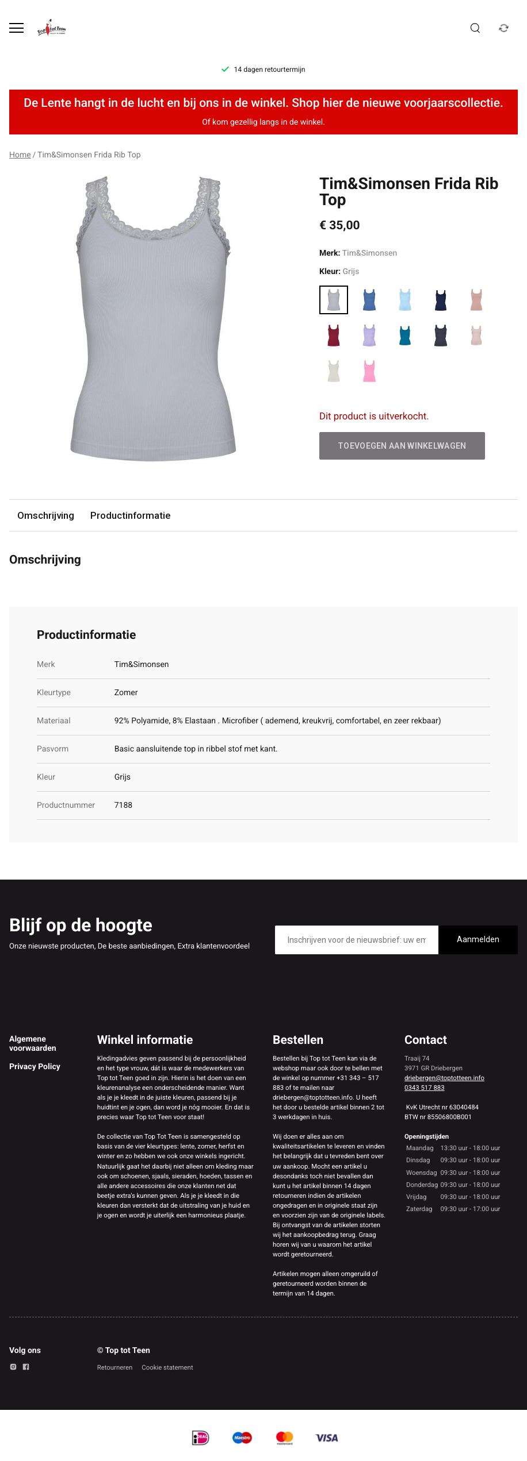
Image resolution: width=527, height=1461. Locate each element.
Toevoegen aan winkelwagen (402, 445)
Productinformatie (130, 515)
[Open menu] (16, 28)
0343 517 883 (424, 1088)
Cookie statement (167, 1367)
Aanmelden (478, 939)
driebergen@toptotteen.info (444, 1078)
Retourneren (115, 1367)
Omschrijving (45, 515)
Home (20, 155)
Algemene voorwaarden (32, 1044)
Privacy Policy (34, 1066)
